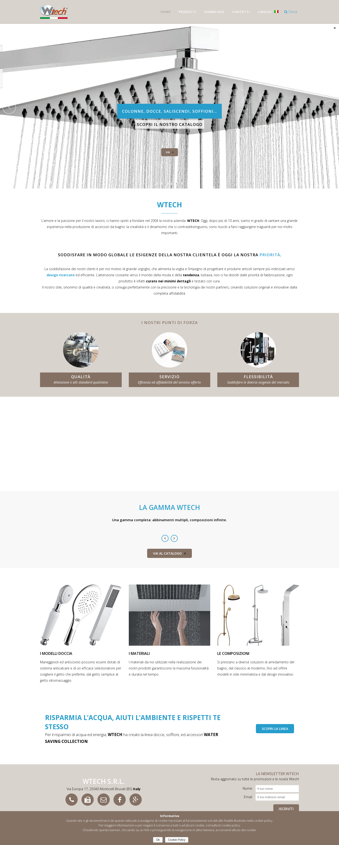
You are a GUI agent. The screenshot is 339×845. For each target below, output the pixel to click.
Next (174, 538)
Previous (165, 538)
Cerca (290, 11)
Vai (170, 152)
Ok (158, 839)
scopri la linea (275, 728)
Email (248, 797)
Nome (247, 788)
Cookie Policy (176, 839)
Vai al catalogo (169, 553)
